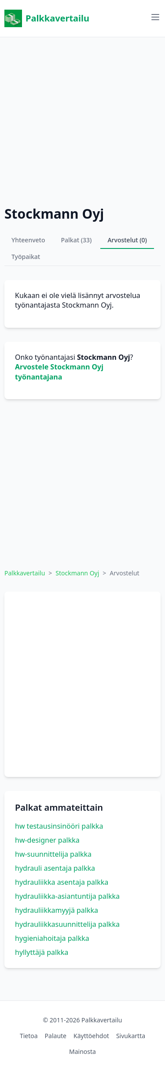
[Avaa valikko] (155, 17)
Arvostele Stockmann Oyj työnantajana (59, 371)
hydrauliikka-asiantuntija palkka (67, 896)
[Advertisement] (82, 119)
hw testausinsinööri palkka (59, 826)
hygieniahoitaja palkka (52, 938)
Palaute (55, 1036)
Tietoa (29, 1036)
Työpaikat (25, 256)
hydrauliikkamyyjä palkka (56, 910)
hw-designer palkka (47, 840)
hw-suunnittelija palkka (53, 854)
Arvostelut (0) (127, 240)
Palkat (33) (76, 240)
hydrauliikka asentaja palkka (61, 882)
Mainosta (82, 1051)
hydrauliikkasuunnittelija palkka (67, 924)
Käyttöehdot (91, 1036)
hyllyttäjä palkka (41, 952)
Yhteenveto (28, 240)
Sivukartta (130, 1036)
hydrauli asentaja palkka (55, 868)
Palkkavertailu (46, 18)
